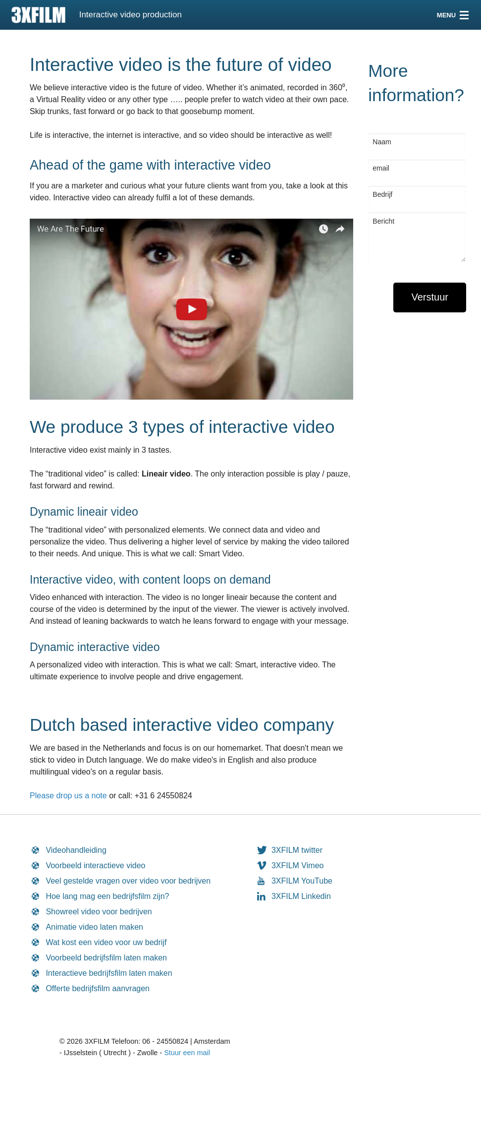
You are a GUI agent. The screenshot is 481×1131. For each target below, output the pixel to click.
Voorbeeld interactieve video (95, 865)
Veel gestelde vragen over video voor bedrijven (128, 881)
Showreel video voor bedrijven (99, 911)
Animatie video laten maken (94, 927)
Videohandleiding (76, 850)
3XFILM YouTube (301, 881)
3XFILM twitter (296, 850)
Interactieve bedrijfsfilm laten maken (109, 973)
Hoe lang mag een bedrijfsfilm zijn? (107, 896)
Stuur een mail (187, 1053)
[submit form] (429, 297)
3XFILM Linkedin (301, 896)
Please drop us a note (68, 795)
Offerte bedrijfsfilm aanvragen (98, 988)
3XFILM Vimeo (297, 865)
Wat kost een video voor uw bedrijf (106, 942)
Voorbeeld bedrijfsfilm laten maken (106, 957)
